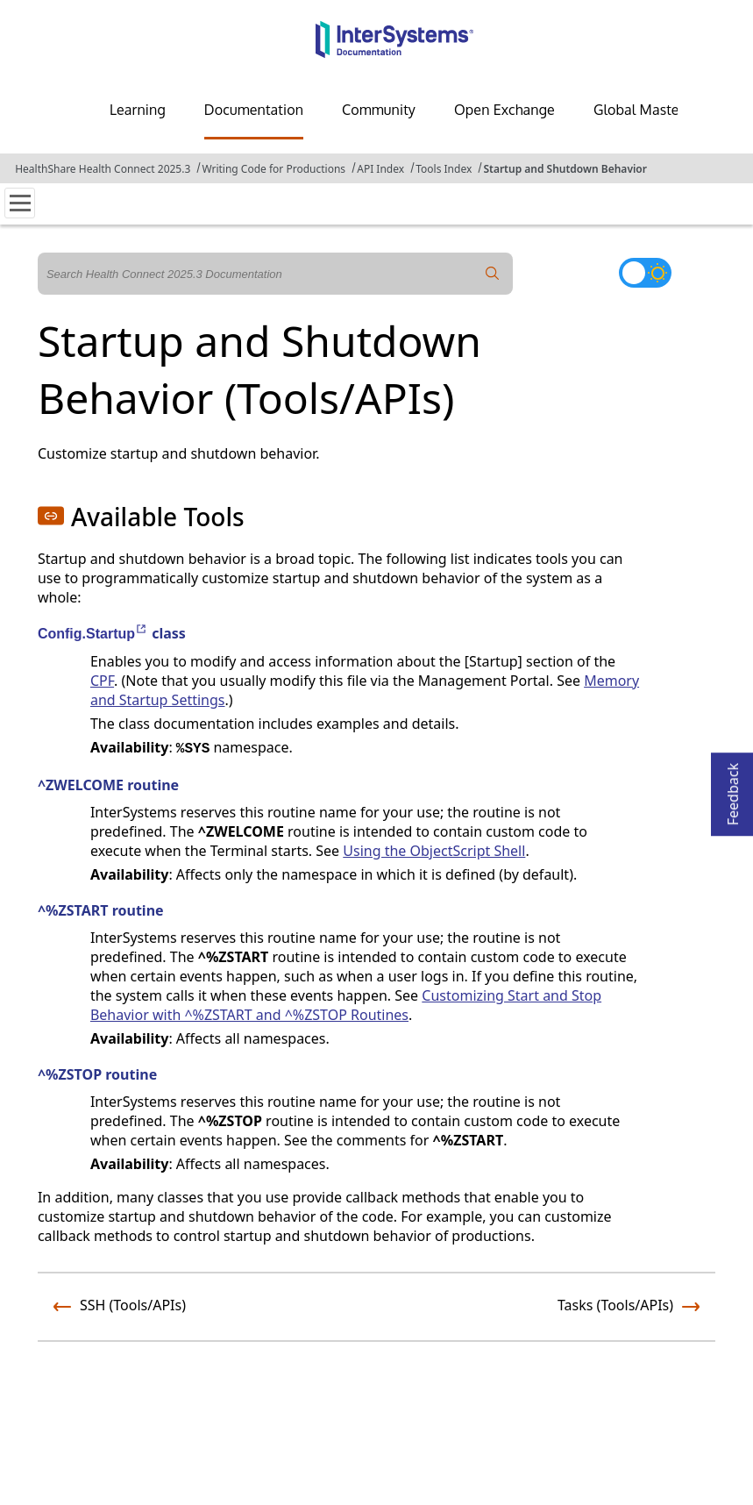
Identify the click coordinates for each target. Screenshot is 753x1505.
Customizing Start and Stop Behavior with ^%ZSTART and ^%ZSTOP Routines (345, 1005)
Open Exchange (504, 109)
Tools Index (444, 168)
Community (379, 109)
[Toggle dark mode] (645, 273)
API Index (380, 168)
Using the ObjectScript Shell (434, 850)
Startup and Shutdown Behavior (565, 168)
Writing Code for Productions (273, 168)
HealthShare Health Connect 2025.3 (102, 168)
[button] (51, 516)
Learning (138, 109)
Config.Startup (93, 633)
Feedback (732, 788)
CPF (102, 680)
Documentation (253, 109)
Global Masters (642, 109)
